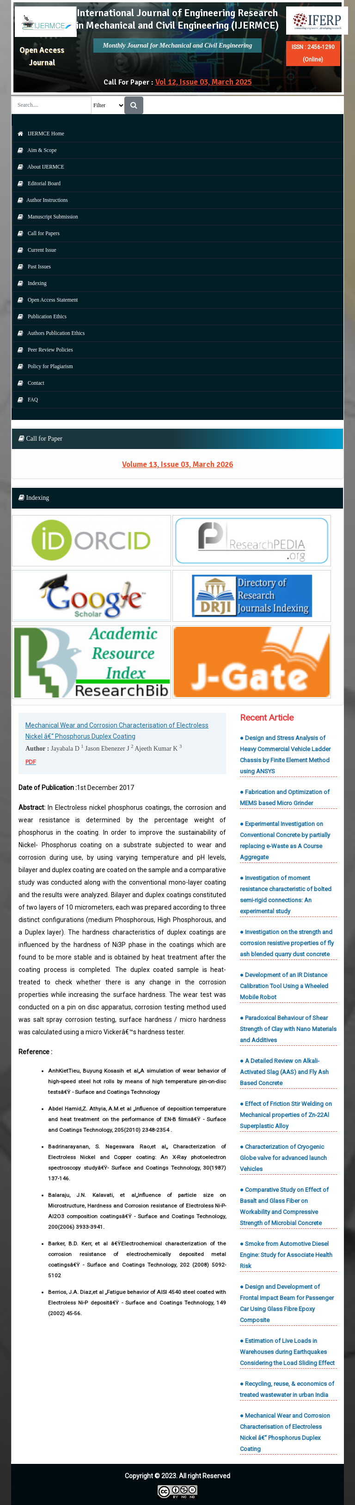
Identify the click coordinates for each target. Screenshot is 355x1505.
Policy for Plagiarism (43, 366)
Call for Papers (36, 233)
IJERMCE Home (38, 133)
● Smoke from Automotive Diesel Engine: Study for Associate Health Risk (286, 1254)
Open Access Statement (45, 300)
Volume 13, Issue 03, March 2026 (177, 464)
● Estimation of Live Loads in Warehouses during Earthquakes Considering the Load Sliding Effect (287, 1351)
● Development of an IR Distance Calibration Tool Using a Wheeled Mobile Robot (284, 986)
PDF (30, 762)
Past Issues (32, 266)
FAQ (25, 399)
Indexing (30, 283)
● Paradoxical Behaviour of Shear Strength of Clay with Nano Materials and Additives (288, 1029)
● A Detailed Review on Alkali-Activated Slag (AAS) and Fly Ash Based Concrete (284, 1071)
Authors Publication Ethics (49, 333)
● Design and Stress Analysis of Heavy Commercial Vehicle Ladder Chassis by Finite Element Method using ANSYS (285, 754)
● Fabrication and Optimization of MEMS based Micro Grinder (285, 798)
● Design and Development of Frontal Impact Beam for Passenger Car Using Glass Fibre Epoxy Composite (287, 1303)
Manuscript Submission (45, 216)
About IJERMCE (38, 167)
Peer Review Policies (43, 349)
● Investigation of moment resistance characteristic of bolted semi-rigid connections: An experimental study (285, 894)
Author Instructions (40, 200)
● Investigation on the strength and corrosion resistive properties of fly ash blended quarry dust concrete (287, 943)
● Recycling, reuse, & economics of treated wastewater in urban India (287, 1389)
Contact (28, 383)
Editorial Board (37, 183)
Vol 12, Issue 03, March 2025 (203, 82)
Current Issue (34, 250)
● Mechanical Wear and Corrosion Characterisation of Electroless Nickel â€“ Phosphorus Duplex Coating (285, 1432)
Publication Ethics (40, 316)
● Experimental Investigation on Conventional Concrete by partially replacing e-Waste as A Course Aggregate (285, 840)
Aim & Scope (35, 150)
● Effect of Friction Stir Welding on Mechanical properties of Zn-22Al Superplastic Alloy (286, 1114)
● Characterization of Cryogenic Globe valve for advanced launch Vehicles (283, 1157)
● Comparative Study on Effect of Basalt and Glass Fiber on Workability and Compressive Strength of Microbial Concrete (284, 1206)
